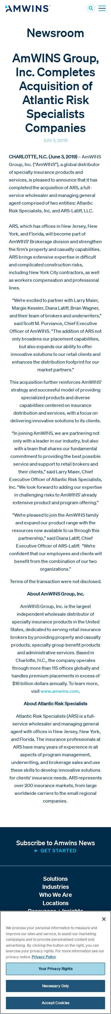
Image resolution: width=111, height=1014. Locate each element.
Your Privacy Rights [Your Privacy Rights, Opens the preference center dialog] (55, 968)
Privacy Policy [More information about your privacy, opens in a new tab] (44, 956)
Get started (59, 850)
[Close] (103, 919)
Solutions (55, 878)
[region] (55, 962)
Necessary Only (55, 985)
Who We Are (55, 894)
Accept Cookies (55, 1002)
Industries (55, 886)
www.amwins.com (60, 691)
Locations (56, 903)
